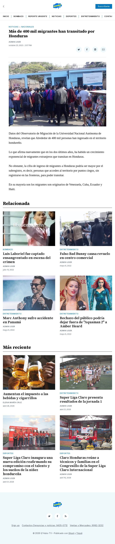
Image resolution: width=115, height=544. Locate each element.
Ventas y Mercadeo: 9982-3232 (86, 525)
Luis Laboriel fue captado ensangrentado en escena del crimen (26, 258)
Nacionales (27, 27)
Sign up (16, 525)
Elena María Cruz (12, 402)
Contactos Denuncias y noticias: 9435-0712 (45, 525)
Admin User (15, 42)
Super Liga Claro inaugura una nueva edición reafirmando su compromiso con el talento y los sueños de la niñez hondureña (28, 466)
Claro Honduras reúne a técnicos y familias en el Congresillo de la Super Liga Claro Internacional (83, 464)
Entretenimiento (90, 16)
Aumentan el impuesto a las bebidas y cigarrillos (25, 396)
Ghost (71, 533)
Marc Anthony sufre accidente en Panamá (28, 320)
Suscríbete (104, 6)
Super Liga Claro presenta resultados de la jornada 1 (81, 399)
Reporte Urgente (37, 16)
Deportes (71, 16)
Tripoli (79, 533)
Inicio (6, 16)
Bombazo (19, 16)
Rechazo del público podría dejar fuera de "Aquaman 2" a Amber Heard (83, 322)
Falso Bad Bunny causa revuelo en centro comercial (85, 256)
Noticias (56, 16)
